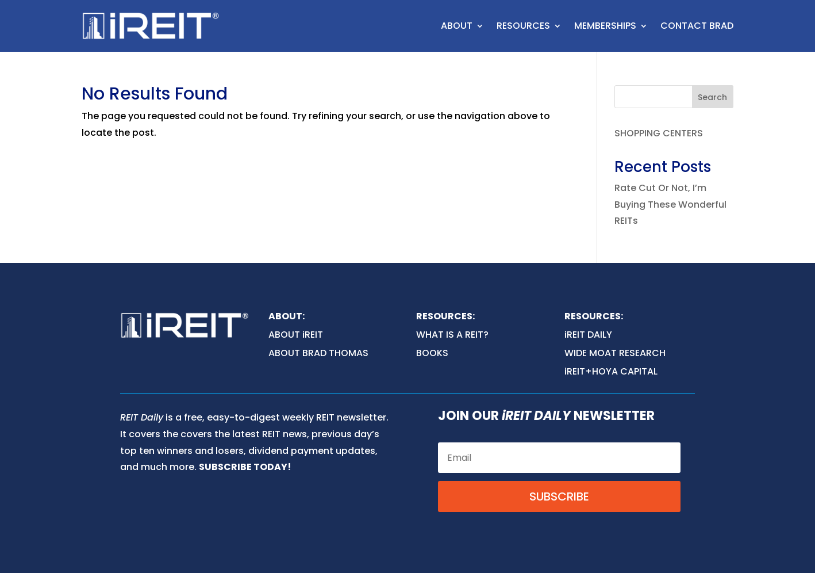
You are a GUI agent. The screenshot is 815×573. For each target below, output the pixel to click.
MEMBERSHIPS (605, 25)
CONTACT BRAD (696, 25)
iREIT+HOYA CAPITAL (611, 371)
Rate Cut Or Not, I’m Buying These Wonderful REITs (670, 204)
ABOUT (456, 25)
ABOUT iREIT (295, 334)
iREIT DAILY (588, 334)
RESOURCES (523, 25)
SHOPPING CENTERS (658, 133)
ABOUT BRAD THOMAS (318, 353)
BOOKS (432, 353)
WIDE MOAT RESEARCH (615, 353)
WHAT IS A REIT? (452, 334)
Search (712, 97)
